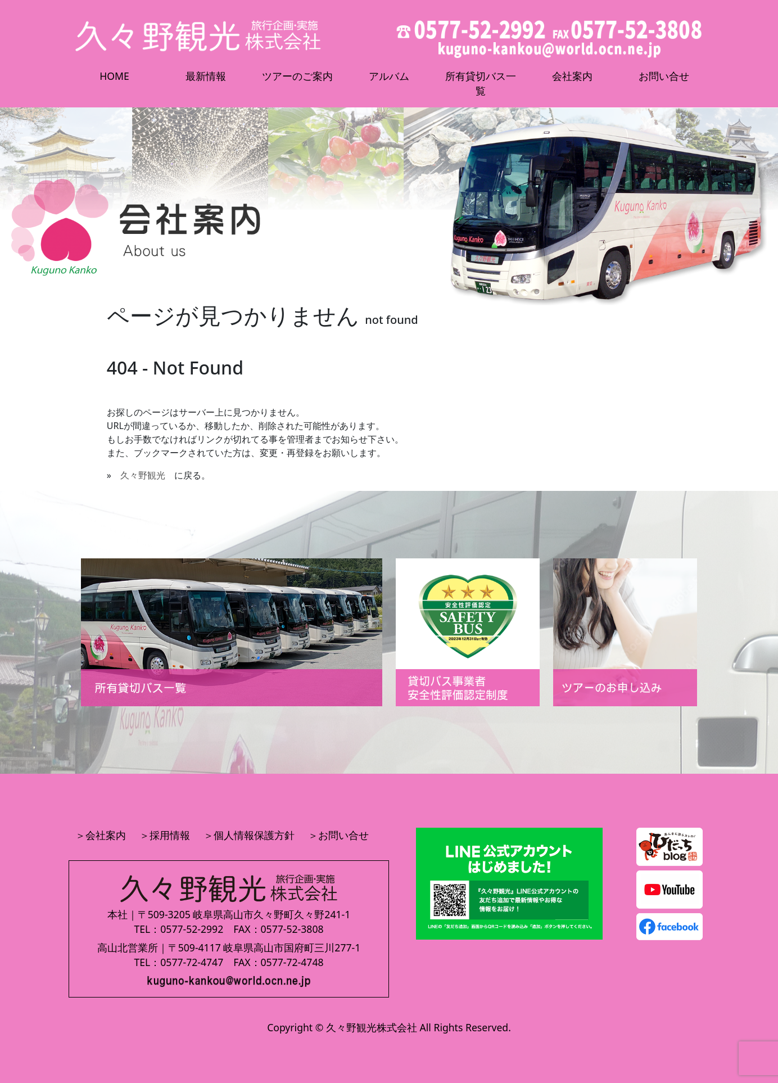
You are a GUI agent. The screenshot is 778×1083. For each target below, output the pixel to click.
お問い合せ (664, 76)
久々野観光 (142, 475)
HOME (114, 76)
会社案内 (572, 76)
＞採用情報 (164, 835)
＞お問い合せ (338, 835)
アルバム (389, 76)
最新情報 (206, 76)
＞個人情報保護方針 (249, 835)
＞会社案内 (100, 835)
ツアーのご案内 (297, 76)
